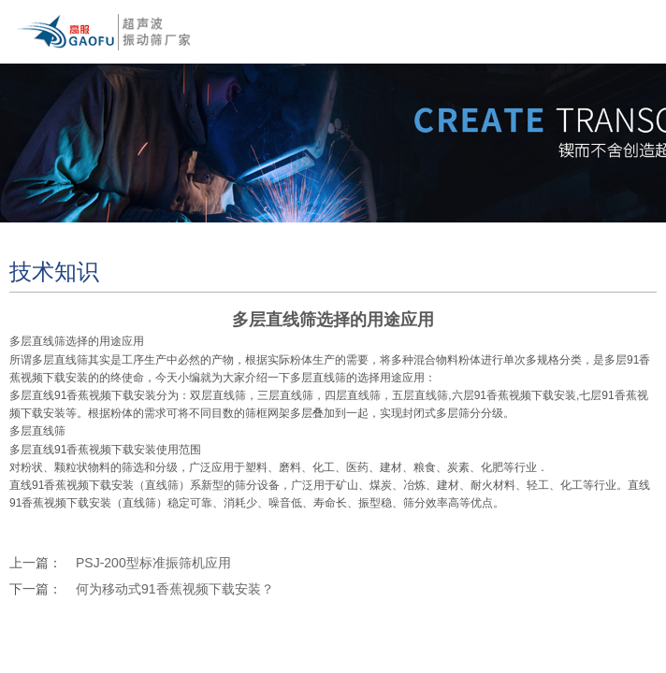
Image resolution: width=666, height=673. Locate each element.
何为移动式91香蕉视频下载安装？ (175, 588)
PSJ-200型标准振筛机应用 (153, 562)
